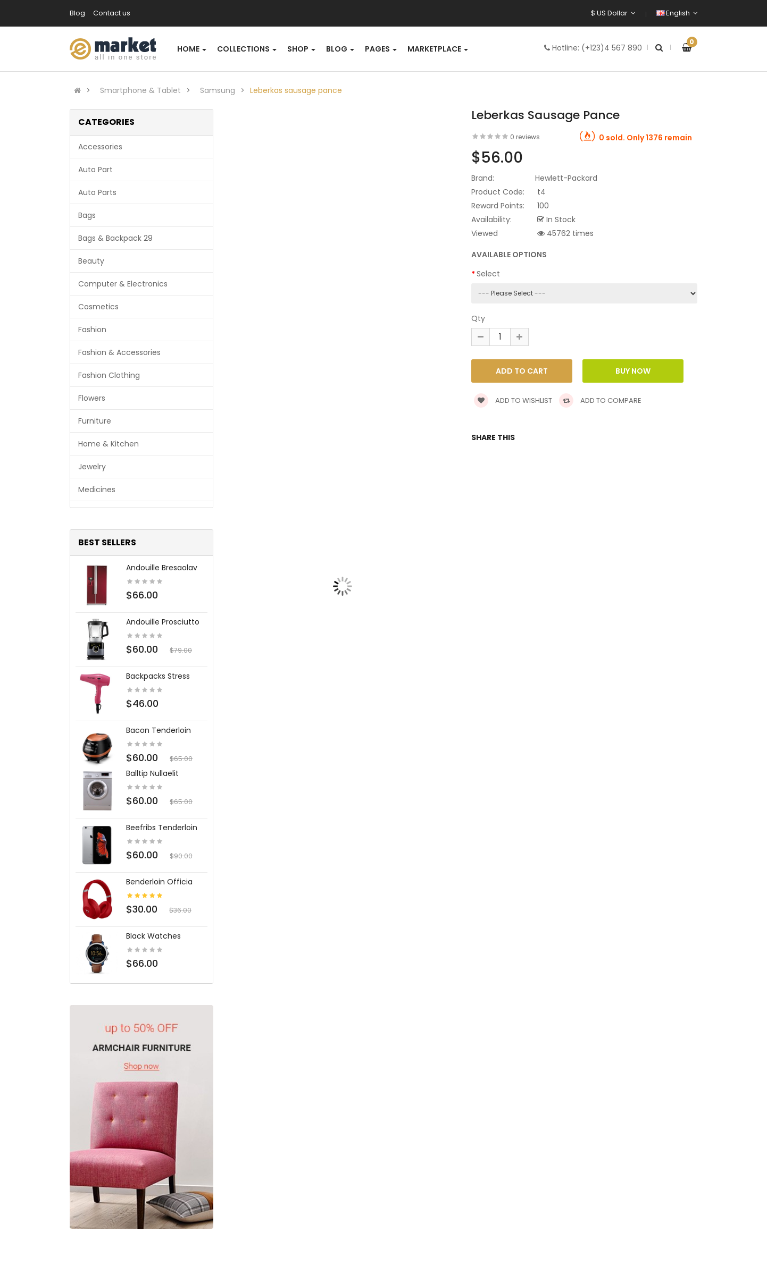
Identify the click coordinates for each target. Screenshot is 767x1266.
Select (488, 273)
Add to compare (600, 400)
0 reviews (525, 136)
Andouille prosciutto (162, 622)
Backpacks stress (158, 676)
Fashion (92, 329)
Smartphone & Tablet (140, 90)
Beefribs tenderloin (161, 827)
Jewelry (92, 466)
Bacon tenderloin (158, 730)
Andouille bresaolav (161, 567)
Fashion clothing (109, 375)
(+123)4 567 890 (611, 48)
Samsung (217, 90)
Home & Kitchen (108, 443)
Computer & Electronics (123, 283)
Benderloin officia (159, 881)
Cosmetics (98, 306)
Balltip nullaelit (152, 773)
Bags (87, 215)
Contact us (111, 13)
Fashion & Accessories (119, 352)
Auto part (95, 169)
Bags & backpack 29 (115, 238)
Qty (478, 318)
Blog (77, 13)
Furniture (94, 421)
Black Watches (153, 936)
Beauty (91, 261)
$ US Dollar (613, 13)
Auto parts (97, 192)
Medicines (96, 489)
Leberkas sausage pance (296, 90)
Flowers (91, 398)
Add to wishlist (513, 400)
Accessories (100, 146)
